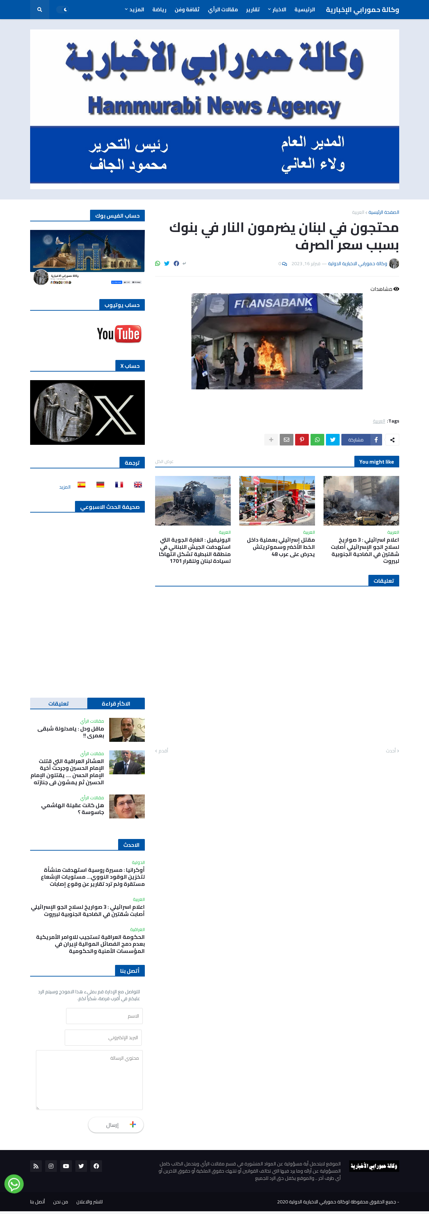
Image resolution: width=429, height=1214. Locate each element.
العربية (358, 212)
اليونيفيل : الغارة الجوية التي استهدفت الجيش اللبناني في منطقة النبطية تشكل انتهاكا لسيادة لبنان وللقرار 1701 (195, 550)
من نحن (60, 1204)
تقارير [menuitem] (253, 9)
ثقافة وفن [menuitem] (187, 9)
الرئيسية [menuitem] (304, 9)
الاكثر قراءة (116, 703)
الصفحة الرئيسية (383, 212)
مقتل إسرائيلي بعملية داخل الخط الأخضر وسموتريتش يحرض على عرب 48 (281, 546)
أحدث (391, 751)
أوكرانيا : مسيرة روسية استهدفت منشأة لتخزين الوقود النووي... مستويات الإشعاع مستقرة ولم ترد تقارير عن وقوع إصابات (93, 877)
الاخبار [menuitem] (279, 9)
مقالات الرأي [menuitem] (223, 9)
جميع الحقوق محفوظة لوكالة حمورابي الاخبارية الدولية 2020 (336, 1204)
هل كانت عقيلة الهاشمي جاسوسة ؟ (72, 809)
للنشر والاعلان (89, 1204)
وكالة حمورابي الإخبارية (362, 9)
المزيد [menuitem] (136, 9)
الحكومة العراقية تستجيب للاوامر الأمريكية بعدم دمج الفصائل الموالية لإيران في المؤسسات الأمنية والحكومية (90, 944)
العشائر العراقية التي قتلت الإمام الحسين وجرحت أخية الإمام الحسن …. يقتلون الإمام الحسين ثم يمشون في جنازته (67, 772)
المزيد (65, 486)
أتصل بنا (37, 1204)
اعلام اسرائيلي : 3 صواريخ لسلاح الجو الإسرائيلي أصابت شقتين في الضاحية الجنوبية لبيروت (365, 550)
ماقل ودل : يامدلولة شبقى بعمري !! (70, 732)
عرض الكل (164, 461)
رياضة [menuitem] (159, 9)
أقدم (163, 751)
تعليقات (58, 703)
